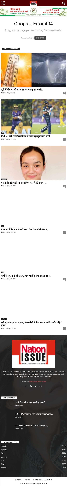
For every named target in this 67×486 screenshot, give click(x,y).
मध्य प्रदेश (4, 179)
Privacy (27, 480)
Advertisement (37, 480)
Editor (3, 93)
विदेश (2, 464)
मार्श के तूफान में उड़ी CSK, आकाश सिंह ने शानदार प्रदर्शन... (26, 275)
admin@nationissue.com (37, 382)
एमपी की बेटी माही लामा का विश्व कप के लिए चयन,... (24, 182)
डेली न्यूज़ (4, 457)
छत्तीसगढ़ (4, 319)
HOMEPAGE (40, 38)
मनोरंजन (3, 468)
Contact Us (48, 480)
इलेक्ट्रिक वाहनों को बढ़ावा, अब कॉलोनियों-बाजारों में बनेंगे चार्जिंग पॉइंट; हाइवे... (31, 324)
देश (2, 226)
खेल (3, 133)
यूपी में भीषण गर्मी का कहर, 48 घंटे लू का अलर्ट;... (22, 89)
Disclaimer (18, 480)
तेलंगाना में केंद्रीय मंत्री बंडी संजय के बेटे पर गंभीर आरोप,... (25, 229)
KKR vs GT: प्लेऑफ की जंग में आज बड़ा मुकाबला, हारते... (26, 136)
